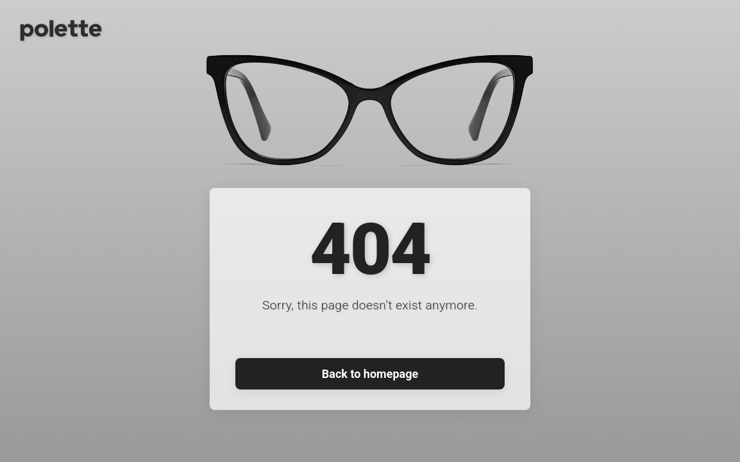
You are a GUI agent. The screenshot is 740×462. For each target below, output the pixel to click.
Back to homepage (370, 374)
